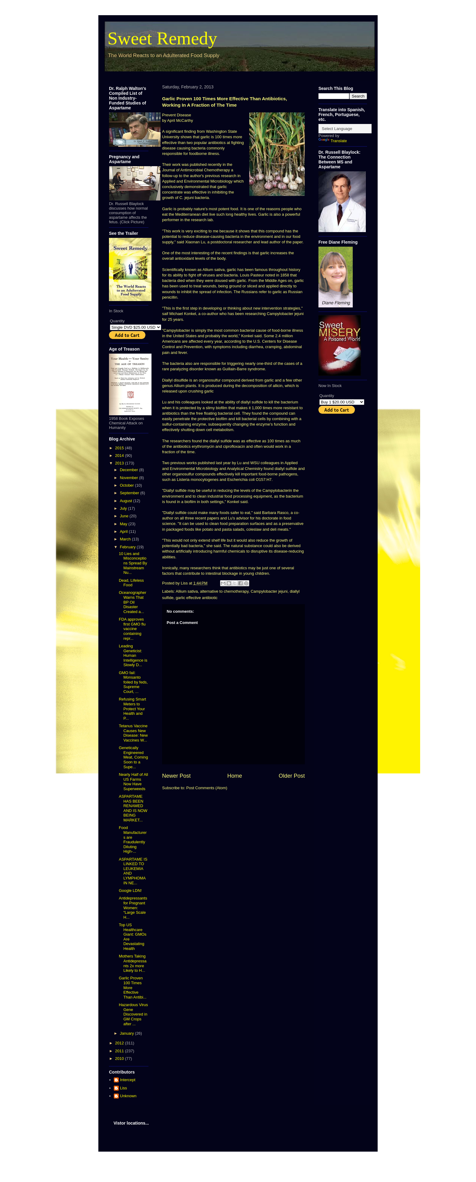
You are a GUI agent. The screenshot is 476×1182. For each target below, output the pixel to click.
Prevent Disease (176, 115)
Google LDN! (130, 890)
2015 (120, 448)
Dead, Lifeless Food (131, 583)
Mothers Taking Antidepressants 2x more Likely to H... (132, 963)
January (127, 1033)
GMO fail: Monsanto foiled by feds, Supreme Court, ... (133, 682)
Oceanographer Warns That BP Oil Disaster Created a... (132, 602)
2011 (120, 1051)
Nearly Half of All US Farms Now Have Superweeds (133, 781)
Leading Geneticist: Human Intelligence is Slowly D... (133, 655)
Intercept (127, 1080)
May (124, 524)
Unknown (128, 1096)
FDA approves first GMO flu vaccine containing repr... (132, 628)
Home (234, 776)
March (126, 539)
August (126, 500)
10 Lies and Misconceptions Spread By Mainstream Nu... (133, 563)
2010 (120, 1058)
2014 (120, 455)
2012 (120, 1043)
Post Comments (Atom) (206, 788)
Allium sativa (187, 591)
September (130, 493)
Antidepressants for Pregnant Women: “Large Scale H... (133, 907)
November (129, 477)
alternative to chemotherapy (224, 591)
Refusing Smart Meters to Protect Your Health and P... (132, 708)
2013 (120, 463)
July (124, 508)
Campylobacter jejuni (269, 591)
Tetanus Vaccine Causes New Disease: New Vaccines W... (133, 733)
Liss (123, 1088)
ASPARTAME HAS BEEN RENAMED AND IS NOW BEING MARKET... (133, 808)
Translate (332, 141)
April (124, 531)
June (125, 516)
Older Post (292, 776)
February (128, 547)
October (127, 485)
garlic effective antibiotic (197, 597)
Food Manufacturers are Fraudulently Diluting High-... (133, 839)
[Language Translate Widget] (348, 128)
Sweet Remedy (162, 38)
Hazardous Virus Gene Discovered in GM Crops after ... (133, 1014)
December (129, 470)
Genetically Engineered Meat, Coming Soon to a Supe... (133, 757)
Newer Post (176, 776)
